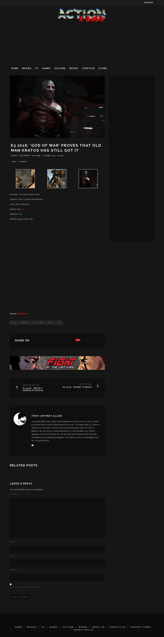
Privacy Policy (84, 630)
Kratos (51, 323)
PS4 (59, 323)
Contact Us (117, 628)
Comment (14, 494)
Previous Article (31, 385)
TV (36, 68)
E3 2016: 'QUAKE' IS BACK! (77, 388)
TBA (23, 209)
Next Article (85, 384)
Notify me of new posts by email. (26, 588)
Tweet (86, 341)
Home (14, 68)
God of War (38, 323)
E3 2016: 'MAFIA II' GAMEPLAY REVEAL (33, 390)
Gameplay (25, 323)
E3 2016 (14, 323)
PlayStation (22, 314)
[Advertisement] (82, 44)
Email (13, 556)
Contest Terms (140, 628)
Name (12, 542)
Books (74, 68)
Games (46, 68)
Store (103, 68)
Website (13, 570)
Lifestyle (88, 68)
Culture (60, 68)
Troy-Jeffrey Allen (26, 156)
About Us (98, 628)
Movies (26, 68)
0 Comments (23, 161)
